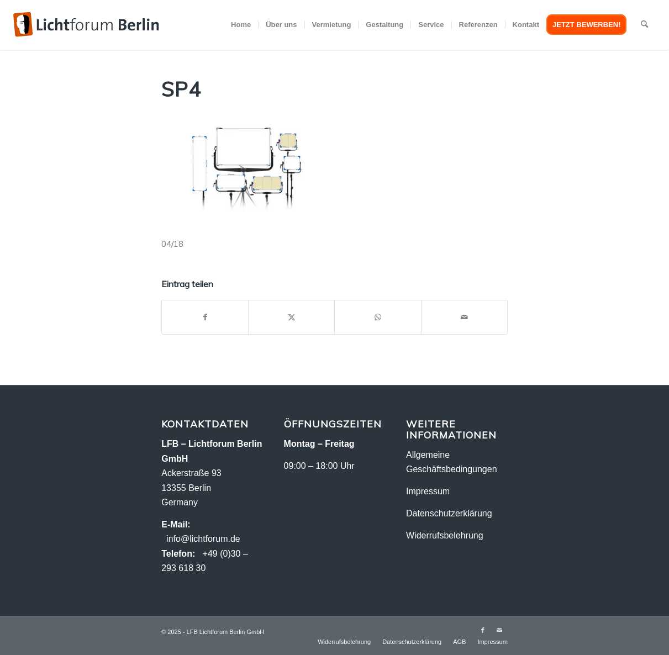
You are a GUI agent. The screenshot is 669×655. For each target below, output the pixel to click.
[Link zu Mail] (499, 630)
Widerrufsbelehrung (444, 535)
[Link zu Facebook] (483, 630)
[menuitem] (241, 25)
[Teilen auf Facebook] (205, 317)
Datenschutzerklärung (449, 513)
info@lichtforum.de (203, 538)
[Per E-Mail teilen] (464, 317)
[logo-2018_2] (86, 25)
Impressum (428, 491)
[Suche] (644, 25)
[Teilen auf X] (291, 317)
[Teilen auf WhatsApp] (377, 317)
